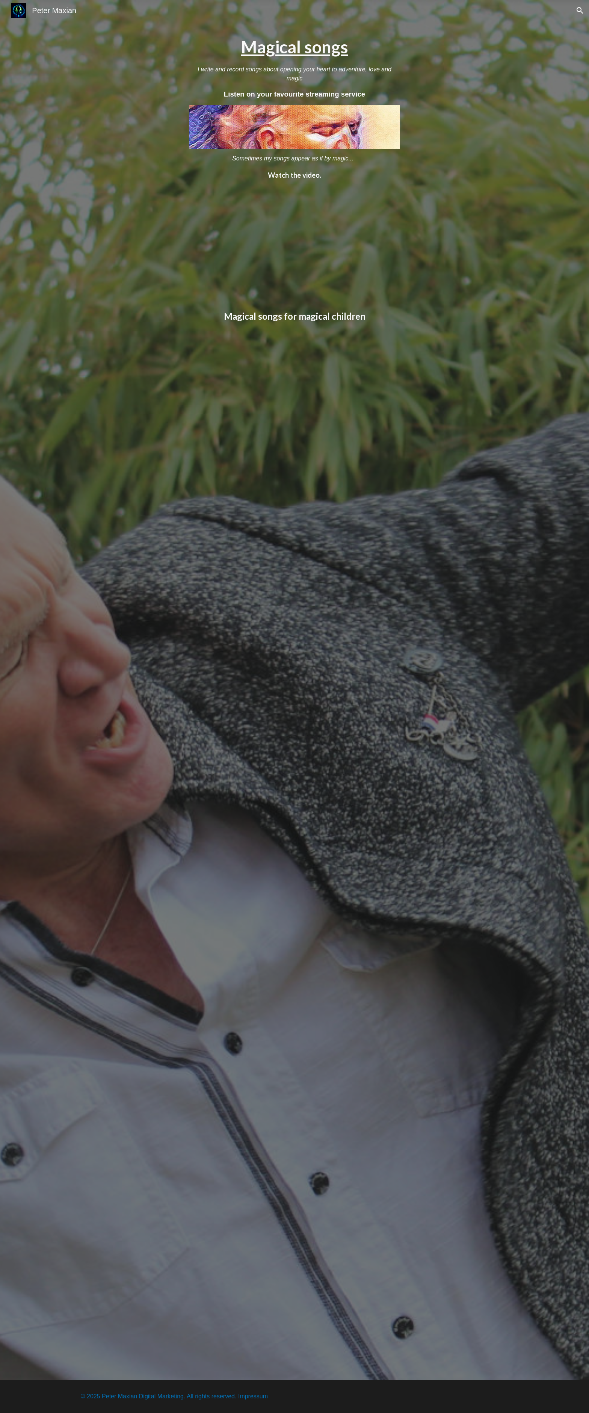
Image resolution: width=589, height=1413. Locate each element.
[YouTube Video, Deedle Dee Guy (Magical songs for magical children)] (294, 400)
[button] (580, 11)
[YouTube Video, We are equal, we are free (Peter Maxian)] (294, 1311)
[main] (294, 67)
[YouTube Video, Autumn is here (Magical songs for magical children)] (294, 862)
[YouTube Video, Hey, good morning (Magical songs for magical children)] (294, 554)
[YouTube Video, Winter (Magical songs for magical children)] (294, 708)
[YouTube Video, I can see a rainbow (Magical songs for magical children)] (294, 1016)
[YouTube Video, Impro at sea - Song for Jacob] (294, 245)
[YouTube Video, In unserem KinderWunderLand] (294, 1170)
